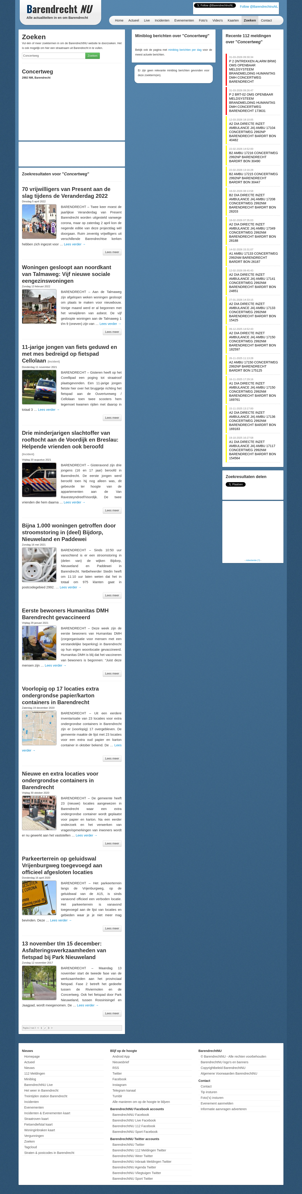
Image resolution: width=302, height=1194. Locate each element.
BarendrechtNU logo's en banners (224, 1062)
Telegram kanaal (124, 1090)
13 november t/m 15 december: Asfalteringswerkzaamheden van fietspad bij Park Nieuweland (64, 950)
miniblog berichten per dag (184, 49)
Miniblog (30, 1079)
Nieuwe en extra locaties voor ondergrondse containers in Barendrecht (60, 780)
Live (147, 20)
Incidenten (162, 20)
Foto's (203, 20)
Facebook (119, 1079)
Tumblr (117, 1096)
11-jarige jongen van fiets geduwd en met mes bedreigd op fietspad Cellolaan (69, 354)
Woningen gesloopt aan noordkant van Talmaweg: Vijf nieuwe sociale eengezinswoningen (66, 274)
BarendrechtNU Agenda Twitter (134, 1167)
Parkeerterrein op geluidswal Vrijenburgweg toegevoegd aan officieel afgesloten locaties (62, 865)
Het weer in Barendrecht (41, 1090)
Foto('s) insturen (212, 1098)
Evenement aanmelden (217, 1103)
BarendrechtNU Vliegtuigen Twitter (137, 1173)
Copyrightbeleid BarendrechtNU (223, 1068)
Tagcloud (30, 1147)
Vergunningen (34, 1136)
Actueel (133, 20)
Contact (266, 20)
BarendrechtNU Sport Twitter (133, 1178)
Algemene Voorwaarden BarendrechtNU (229, 1073)
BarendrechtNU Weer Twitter (133, 1156)
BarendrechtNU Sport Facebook (135, 1132)
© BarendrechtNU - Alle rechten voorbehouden (233, 1056)
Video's (217, 20)
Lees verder (75, 244)
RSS (116, 1068)
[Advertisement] (72, 154)
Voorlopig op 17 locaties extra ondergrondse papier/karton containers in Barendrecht (60, 695)
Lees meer (112, 252)
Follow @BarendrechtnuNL (259, 6)
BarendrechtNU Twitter (128, 1144)
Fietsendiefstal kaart (38, 1124)
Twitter (117, 1073)
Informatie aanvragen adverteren (224, 1109)
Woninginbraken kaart (39, 1130)
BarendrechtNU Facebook (131, 1115)
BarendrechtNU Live (38, 1085)
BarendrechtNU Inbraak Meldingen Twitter (142, 1161)
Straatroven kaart (36, 1119)
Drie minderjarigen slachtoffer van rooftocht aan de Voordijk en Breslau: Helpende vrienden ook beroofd (70, 440)
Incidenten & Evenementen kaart (47, 1113)
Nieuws (29, 1068)
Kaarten (233, 20)
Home (119, 20)
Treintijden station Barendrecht (45, 1096)
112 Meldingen (34, 1073)
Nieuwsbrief (121, 1062)
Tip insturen (209, 1092)
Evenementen (184, 20)
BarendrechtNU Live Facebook (134, 1120)
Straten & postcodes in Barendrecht (49, 1153)
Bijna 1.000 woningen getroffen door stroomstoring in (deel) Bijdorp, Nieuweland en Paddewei (69, 532)
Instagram (120, 1085)
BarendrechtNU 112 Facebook (134, 1126)
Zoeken (250, 20)
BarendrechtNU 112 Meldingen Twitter (139, 1150)
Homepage (32, 1056)
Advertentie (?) (253, 560)
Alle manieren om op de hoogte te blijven (141, 1102)
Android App (121, 1056)
